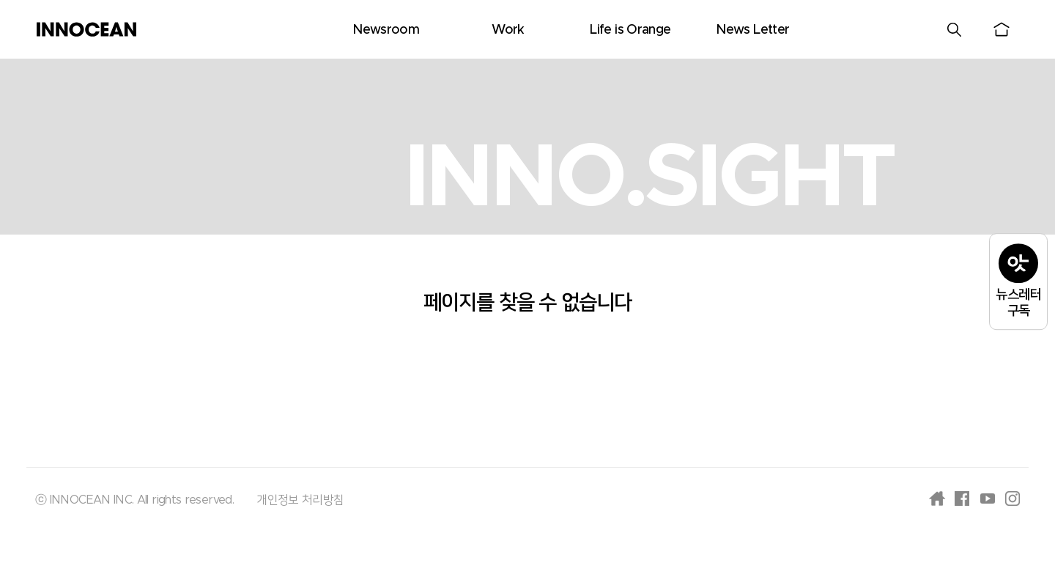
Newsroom (385, 30)
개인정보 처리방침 (300, 500)
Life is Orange (630, 30)
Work (508, 30)
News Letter (752, 30)
